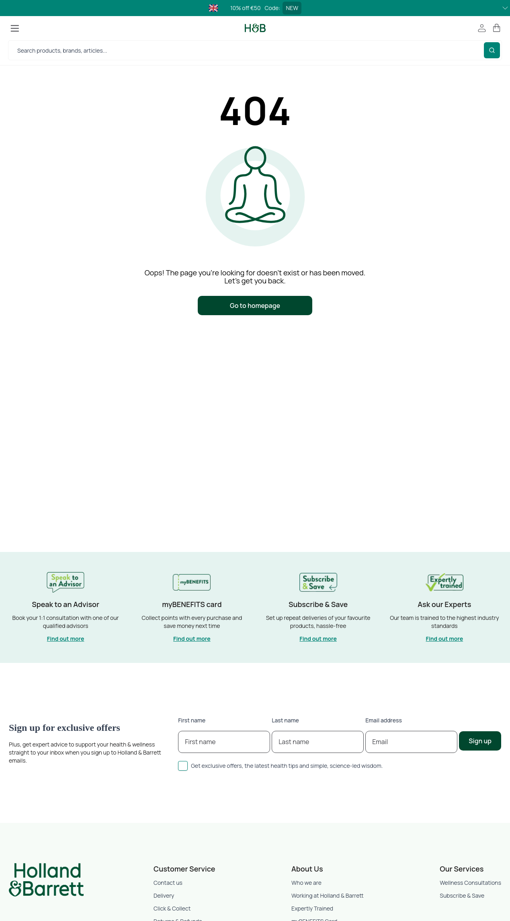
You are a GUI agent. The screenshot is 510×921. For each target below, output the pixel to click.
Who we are (306, 882)
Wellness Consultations (470, 882)
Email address (383, 720)
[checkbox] (183, 766)
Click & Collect (172, 908)
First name (191, 720)
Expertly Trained (312, 908)
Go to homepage (255, 305)
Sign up (480, 740)
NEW (292, 8)
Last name (285, 720)
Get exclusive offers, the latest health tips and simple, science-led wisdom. (287, 765)
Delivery (164, 895)
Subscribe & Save (462, 895)
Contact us (168, 882)
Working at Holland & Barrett (327, 895)
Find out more (65, 638)
